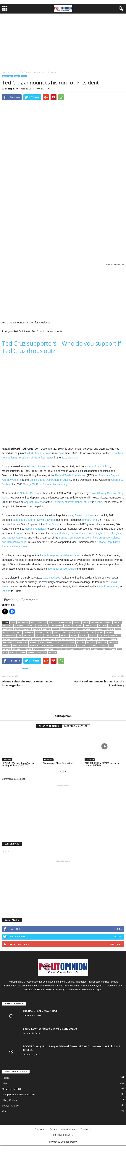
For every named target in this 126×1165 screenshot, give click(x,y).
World (52, 652)
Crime (68, 625)
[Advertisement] (63, 41)
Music (93, 635)
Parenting (93, 639)
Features (98, 629)
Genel (56, 632)
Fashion (74, 629)
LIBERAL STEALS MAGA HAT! (40, 1011)
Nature (6, 639)
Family (64, 629)
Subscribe (116, 944)
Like (119, 928)
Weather (42, 652)
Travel (112, 649)
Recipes (6, 645)
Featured (86, 629)
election (7, 629)
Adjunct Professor (34, 502)
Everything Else (10, 1105)
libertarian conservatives (62, 568)
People (113, 639)
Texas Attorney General (102, 493)
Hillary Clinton (9, 1100)
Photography (46, 642)
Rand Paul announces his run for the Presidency (99, 683)
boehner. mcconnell (101, 622)
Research (60, 645)
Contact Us (85, 1129)
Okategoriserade (65, 639)
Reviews (81, 645)
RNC (23, 76)
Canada (30, 625)
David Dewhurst (46, 519)
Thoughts (84, 649)
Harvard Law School (98, 466)
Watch (31, 652)
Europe (36, 629)
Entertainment (22, 629)
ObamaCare (48, 639)
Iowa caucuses (51, 577)
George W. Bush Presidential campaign (45, 484)
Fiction (109, 629)
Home (100, 632)
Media (55, 635)
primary (86, 519)
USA (16, 76)
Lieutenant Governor (24, 519)
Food (5, 632)
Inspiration (9, 635)
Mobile (64, 635)
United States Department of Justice (50, 479)
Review (71, 645)
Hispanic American (35, 528)
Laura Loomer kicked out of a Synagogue (50, 1028)
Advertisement (68, 1129)
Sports (16, 649)
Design (102, 625)
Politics (7, 76)
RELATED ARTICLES (49, 726)
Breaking (7, 625)
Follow (117, 936)
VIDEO (12, 652)
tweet (26, 668)
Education (114, 625)
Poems (70, 642)
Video (5, 1111)
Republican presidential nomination (60, 555)
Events (46, 629)
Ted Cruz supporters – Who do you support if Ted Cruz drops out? (61, 347)
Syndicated (48, 649)
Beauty (52, 622)
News (15, 639)
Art (32, 622)
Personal (7, 642)
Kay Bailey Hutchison (82, 515)
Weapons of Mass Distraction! (58, 763)
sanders (92, 645)
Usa (5, 652)
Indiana (6, 590)
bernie (77, 622)
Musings (103, 635)
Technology (69, 649)
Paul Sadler (52, 524)
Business (19, 625)
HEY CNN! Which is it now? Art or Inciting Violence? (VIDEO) (18, 764)
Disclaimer (40, 1129)
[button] (120, 9)
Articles (42, 622)
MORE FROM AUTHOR (76, 726)
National (114, 635)
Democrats (90, 625)
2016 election (69, 457)
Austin (98, 502)
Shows (6, 649)
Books (117, 622)
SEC (111, 645)
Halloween (68, 632)
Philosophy (21, 642)
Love (47, 635)
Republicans (47, 645)
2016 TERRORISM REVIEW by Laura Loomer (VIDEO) (102, 764)
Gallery (39, 632)
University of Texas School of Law (72, 502)
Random (113, 642)
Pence (103, 639)
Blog (85, 622)
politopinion (11, 88)
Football (16, 632)
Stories (27, 649)
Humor (109, 632)
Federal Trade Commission (70, 475)
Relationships (20, 645)
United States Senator (38, 453)
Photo (33, 642)
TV (119, 649)
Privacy (53, 1129)
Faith (55, 629)
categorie (42, 625)
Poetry (80, 642)
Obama (36, 639)
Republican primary (108, 586)
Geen (48, 632)
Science (103, 645)
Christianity (56, 625)
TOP (103, 649)
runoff (95, 519)
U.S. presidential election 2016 (18, 1094)
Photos (60, 642)
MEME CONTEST (11, 1089)
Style (36, 649)
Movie (74, 635)
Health (79, 632)
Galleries (28, 632)
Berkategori (65, 622)
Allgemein (23, 622)
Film (118, 629)
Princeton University (37, 466)
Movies (83, 635)
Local (39, 635)
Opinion (81, 639)
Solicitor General (29, 493)
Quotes (102, 642)
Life (19, 635)
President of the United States (36, 457)
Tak (58, 649)
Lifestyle (28, 635)
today (95, 649)
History (90, 632)
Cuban (19, 533)
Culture (78, 625)
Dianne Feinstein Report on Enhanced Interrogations (28, 683)
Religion (34, 645)
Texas (60, 453)
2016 (13, 622)
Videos (21, 652)
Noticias (26, 639)
